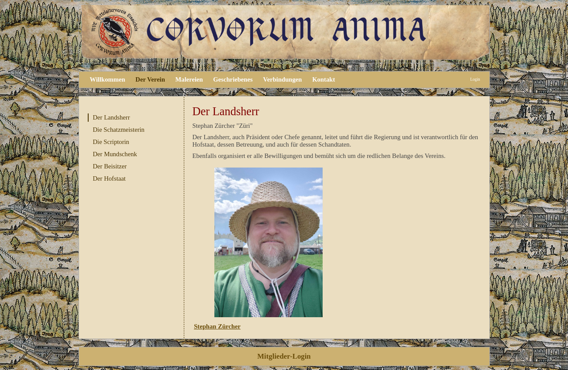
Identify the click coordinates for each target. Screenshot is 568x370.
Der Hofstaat (109, 178)
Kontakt (323, 79)
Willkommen (107, 79)
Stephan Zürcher (217, 326)
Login (475, 79)
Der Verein (150, 79)
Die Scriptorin (111, 141)
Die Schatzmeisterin (119, 129)
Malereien (189, 79)
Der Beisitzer (110, 166)
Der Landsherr (111, 117)
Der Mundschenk (115, 154)
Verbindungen (282, 79)
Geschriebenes (232, 79)
